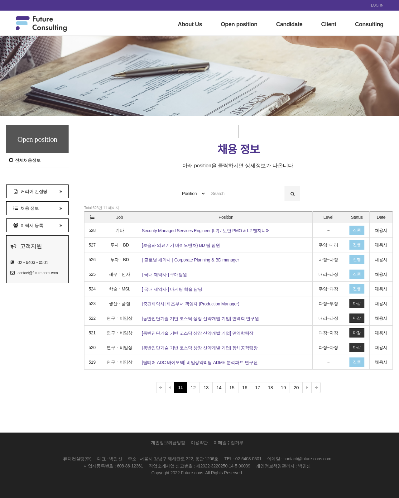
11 (180, 387)
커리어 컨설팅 (37, 191)
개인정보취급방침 (168, 442)
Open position (239, 24)
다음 (307, 387)
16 (246, 388)
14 (220, 388)
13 (208, 388)
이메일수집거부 (228, 442)
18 (272, 388)
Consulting (369, 24)
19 (285, 388)
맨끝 (316, 387)
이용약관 (199, 442)
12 (195, 388)
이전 (170, 387)
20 (298, 388)
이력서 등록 (37, 225)
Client (328, 24)
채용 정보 (37, 208)
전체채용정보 (25, 160)
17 (259, 388)
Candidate (289, 24)
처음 (161, 387)
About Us (190, 24)
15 (233, 388)
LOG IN (377, 4)
